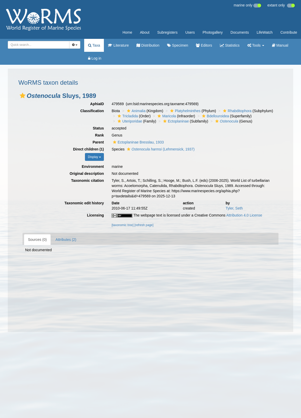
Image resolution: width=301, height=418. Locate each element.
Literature (118, 45)
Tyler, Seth (234, 208)
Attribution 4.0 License (244, 215)
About (144, 32)
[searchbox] (37, 44)
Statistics (230, 45)
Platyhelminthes (184, 111)
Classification (92, 111)
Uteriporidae (129, 121)
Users (190, 32)
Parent (98, 142)
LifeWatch (265, 32)
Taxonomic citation (87, 180)
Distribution (148, 45)
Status (98, 128)
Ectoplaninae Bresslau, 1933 (138, 142)
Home (127, 32)
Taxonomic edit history (84, 203)
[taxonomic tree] (123, 225)
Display (94, 157)
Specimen (177, 45)
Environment (93, 166)
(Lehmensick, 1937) (160, 149)
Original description (87, 173)
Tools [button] (255, 45)
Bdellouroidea (215, 116)
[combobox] (38, 45)
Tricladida (127, 116)
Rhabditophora (237, 111)
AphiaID (97, 104)
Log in (94, 58)
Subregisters (167, 32)
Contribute (288, 32)
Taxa (94, 45)
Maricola (166, 116)
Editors (204, 45)
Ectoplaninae (175, 121)
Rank (99, 135)
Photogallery (213, 32)
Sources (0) (37, 239)
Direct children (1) (88, 149)
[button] (22, 95)
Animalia (136, 111)
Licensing (95, 215)
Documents (240, 32)
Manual (280, 45)
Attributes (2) (65, 239)
